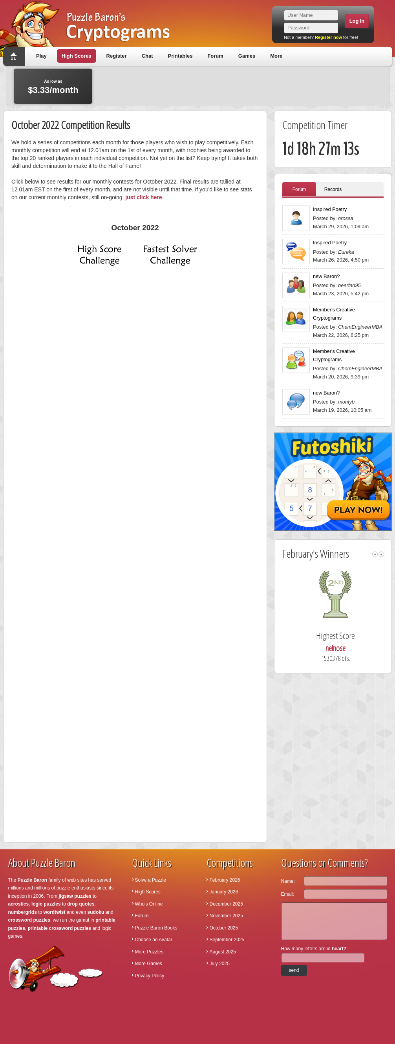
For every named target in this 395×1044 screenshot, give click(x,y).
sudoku (96, 912)
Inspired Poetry (330, 209)
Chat (147, 56)
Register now (328, 37)
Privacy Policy (150, 976)
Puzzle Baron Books (156, 928)
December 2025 (226, 904)
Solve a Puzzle (150, 880)
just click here (143, 197)
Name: (288, 881)
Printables (180, 56)
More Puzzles (149, 952)
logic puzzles (46, 904)
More (276, 56)
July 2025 (220, 963)
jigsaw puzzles (75, 896)
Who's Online (149, 904)
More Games (148, 963)
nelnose (344, 648)
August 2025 (223, 952)
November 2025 (226, 916)
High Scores (76, 56)
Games (246, 56)
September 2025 (227, 939)
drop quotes (80, 904)
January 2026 (224, 892)
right (381, 554)
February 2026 (225, 880)
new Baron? (326, 276)
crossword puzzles (29, 920)
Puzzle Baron (32, 880)
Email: (287, 894)
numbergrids (22, 912)
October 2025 (224, 928)
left (375, 554)
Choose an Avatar (153, 939)
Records (333, 189)
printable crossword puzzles (59, 928)
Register (116, 56)
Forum (215, 56)
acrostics (18, 904)
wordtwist (55, 912)
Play (41, 56)
